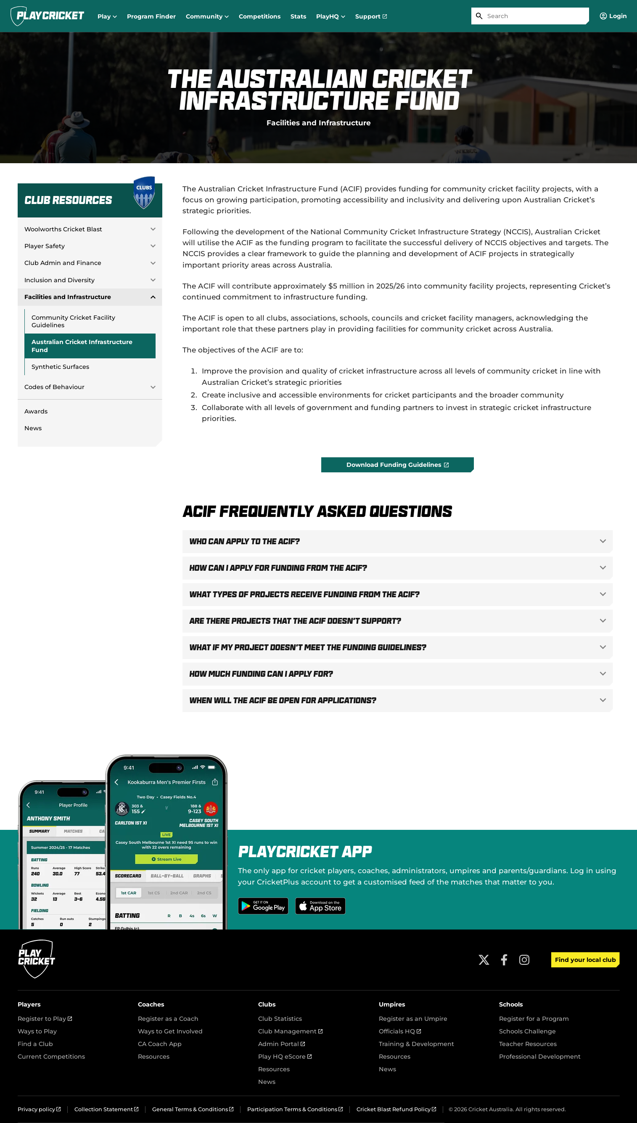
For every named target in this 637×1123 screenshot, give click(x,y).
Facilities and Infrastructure (319, 122)
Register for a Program (534, 1018)
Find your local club (585, 960)
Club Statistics (280, 1018)
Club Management (290, 1031)
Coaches (151, 1004)
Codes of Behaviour (54, 387)
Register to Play (45, 1018)
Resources (153, 1056)
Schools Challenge (527, 1031)
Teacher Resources (528, 1044)
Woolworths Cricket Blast (63, 229)
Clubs (267, 1004)
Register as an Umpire (413, 1018)
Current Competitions (51, 1056)
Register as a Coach (168, 1018)
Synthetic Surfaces (60, 367)
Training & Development (416, 1044)
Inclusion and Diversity (59, 280)
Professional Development (540, 1056)
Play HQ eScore (285, 1056)
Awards (36, 411)
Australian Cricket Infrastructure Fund (82, 345)
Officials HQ (400, 1031)
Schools (511, 1004)
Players (29, 1004)
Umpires (392, 1004)
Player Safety (44, 246)
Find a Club (35, 1044)
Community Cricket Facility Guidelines (73, 321)
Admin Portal (281, 1044)
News (33, 428)
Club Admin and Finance (62, 263)
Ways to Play (37, 1031)
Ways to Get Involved (170, 1031)
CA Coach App (160, 1044)
